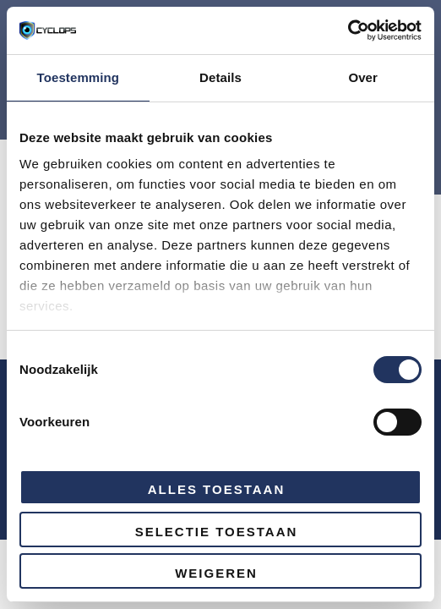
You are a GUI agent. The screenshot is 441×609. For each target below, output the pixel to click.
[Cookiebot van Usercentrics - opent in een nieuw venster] (348, 30)
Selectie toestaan (216, 531)
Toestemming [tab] (78, 77)
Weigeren (216, 573)
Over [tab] (363, 77)
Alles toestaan (216, 489)
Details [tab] (220, 77)
